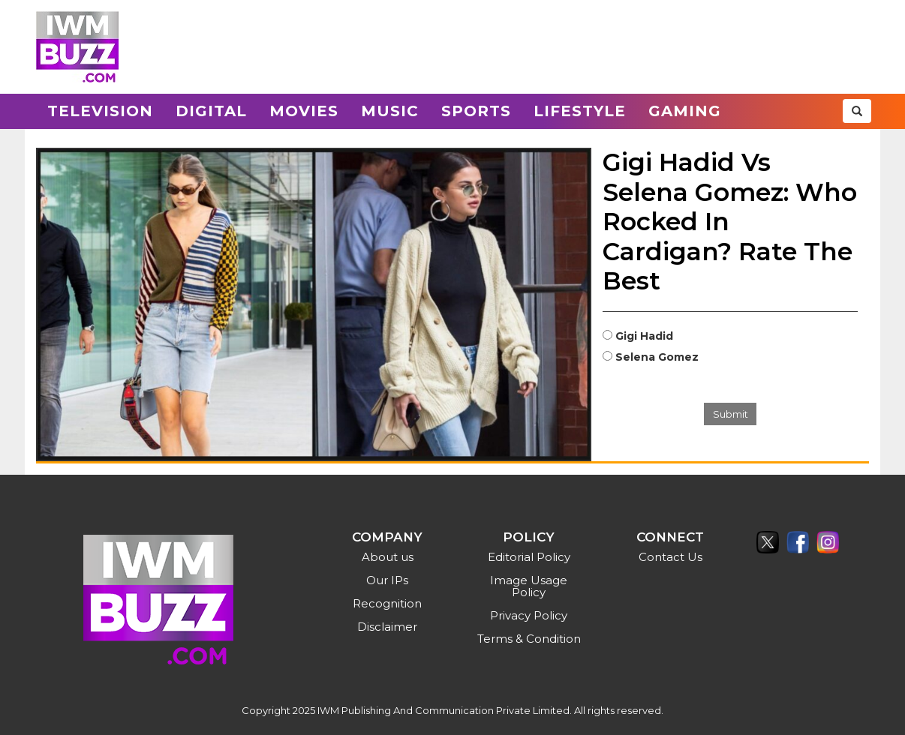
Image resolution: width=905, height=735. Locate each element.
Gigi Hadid (644, 336)
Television (100, 111)
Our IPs (387, 580)
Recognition (387, 603)
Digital (211, 111)
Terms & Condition (529, 639)
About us (387, 557)
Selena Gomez (657, 357)
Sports (476, 111)
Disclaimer (387, 627)
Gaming (684, 111)
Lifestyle (580, 111)
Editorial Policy (529, 557)
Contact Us (670, 557)
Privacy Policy (528, 615)
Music (390, 111)
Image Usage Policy (528, 586)
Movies (303, 111)
